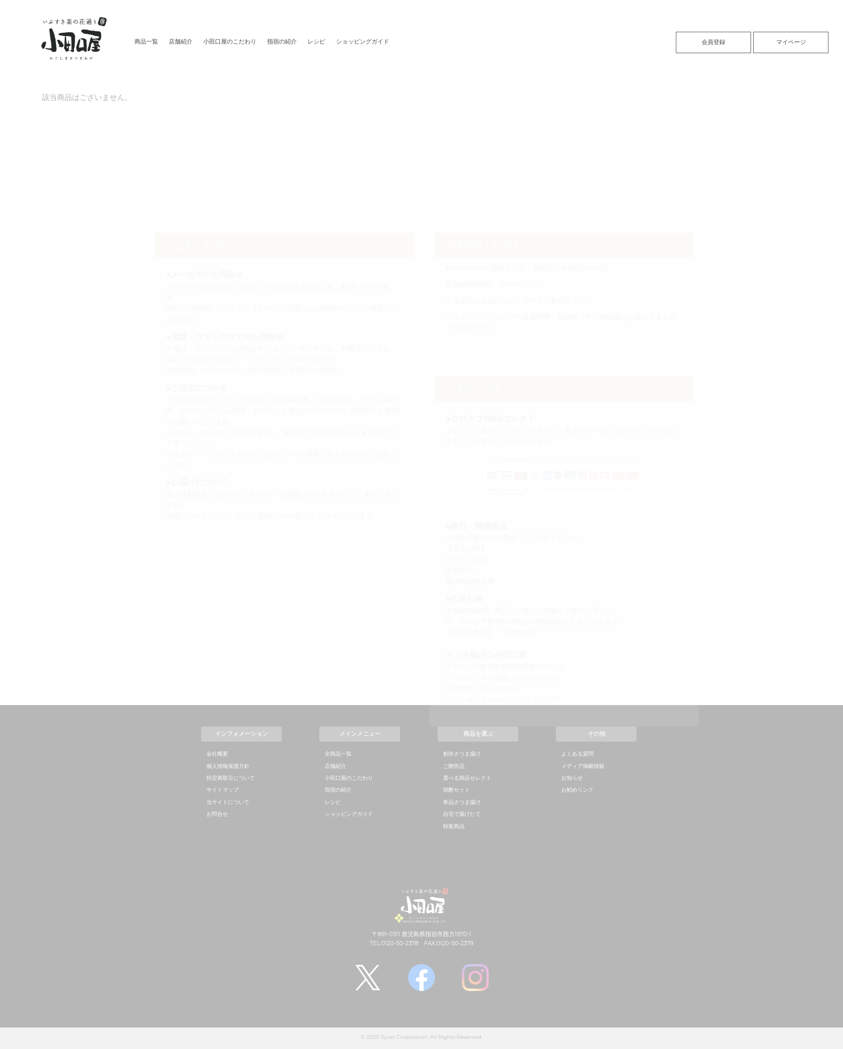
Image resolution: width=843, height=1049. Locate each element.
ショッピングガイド (362, 41)
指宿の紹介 (282, 41)
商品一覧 (146, 41)
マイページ (791, 42)
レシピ (316, 41)
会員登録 (713, 42)
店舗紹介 (180, 41)
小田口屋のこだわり (229, 41)
